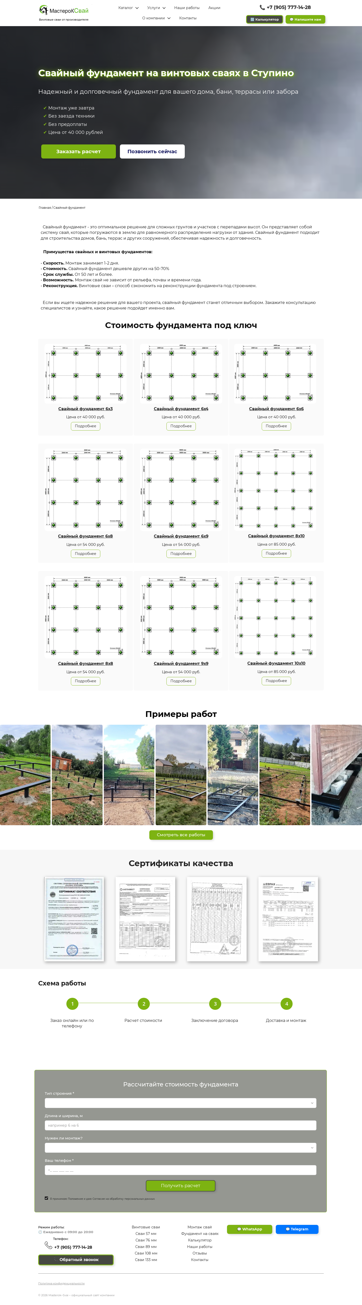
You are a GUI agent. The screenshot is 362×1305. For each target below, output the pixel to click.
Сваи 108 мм (146, 1253)
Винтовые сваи (146, 1227)
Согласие (99, 1198)
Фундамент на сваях (199, 1234)
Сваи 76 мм (146, 1240)
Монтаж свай (200, 1227)
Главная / (46, 208)
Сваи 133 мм (146, 1260)
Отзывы (200, 1253)
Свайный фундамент (69, 208)
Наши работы (199, 1246)
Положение (75, 1198)
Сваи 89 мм (146, 1246)
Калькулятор (200, 1240)
